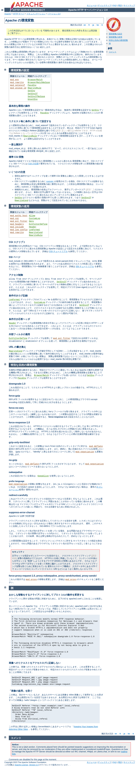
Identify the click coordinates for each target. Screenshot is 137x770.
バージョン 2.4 (54, 14)
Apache (7, 14)
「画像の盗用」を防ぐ (20, 691)
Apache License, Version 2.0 (27, 765)
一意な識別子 (16, 144)
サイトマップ (129, 5)
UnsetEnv (33, 99)
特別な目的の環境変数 (118, 40)
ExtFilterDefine (38, 224)
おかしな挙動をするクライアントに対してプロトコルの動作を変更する (46, 595)
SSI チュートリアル (85, 266)
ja (93, 25)
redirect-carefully (18, 495)
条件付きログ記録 (18, 295)
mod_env (14, 80)
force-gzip (14, 396)
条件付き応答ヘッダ (19, 319)
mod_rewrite (17, 82)
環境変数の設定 (115, 34)
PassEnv (32, 85)
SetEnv (31, 91)
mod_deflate (96, 446)
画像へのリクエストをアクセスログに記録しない (34, 663)
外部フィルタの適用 (19, 334)
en (84, 25)
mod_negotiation (85, 452)
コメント (112, 52)
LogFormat (34, 230)
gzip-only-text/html (19, 442)
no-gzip (13, 460)
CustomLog (34, 218)
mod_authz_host (18, 216)
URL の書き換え (17, 347)
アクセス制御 (16, 275)
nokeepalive (15, 472)
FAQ (115, 5)
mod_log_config (18, 230)
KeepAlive (43, 476)
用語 (120, 5)
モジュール (91, 5)
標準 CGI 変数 (16, 157)
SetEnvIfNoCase (36, 96)
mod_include (17, 227)
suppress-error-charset (22, 512)
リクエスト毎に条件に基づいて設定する (30, 121)
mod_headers (17, 224)
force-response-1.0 (19, 422)
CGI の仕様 (33, 163)
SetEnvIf (33, 94)
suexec (50, 181)
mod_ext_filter (18, 221)
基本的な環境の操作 (19, 106)
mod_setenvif (17, 85)
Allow (32, 216)
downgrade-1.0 (17, 384)
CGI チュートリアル (58, 251)
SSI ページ (14, 257)
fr (89, 25)
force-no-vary (16, 408)
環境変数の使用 (115, 37)
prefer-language (16, 481)
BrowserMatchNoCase (39, 82)
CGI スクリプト (17, 242)
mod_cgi (14, 218)
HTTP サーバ (18, 14)
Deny (31, 221)
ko (97, 25)
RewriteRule (34, 88)
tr (102, 25)
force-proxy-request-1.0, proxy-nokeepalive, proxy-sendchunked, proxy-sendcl (53, 576)
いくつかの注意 (17, 172)
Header (32, 227)
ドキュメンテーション (36, 14)
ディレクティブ (104, 5)
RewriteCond (21, 200)
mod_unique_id (18, 88)
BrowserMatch (35, 80)
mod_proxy (31, 579)
